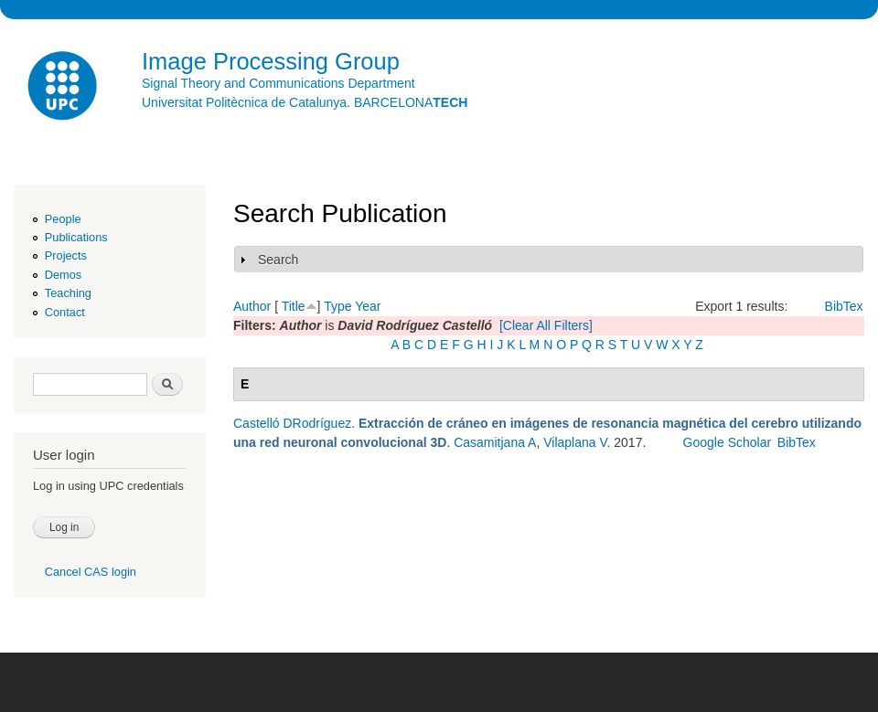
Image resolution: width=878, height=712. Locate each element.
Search (278, 259)
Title (293, 306)
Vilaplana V (574, 442)
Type (337, 306)
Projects (66, 255)
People (63, 219)
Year (367, 306)
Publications (76, 237)
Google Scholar (727, 442)
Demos (63, 275)
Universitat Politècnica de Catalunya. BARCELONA (304, 102)
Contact (65, 312)
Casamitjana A (495, 442)
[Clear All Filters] (546, 325)
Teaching (68, 293)
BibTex (844, 306)
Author (252, 306)
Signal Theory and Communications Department (278, 83)
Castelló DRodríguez (292, 423)
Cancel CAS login (90, 572)
